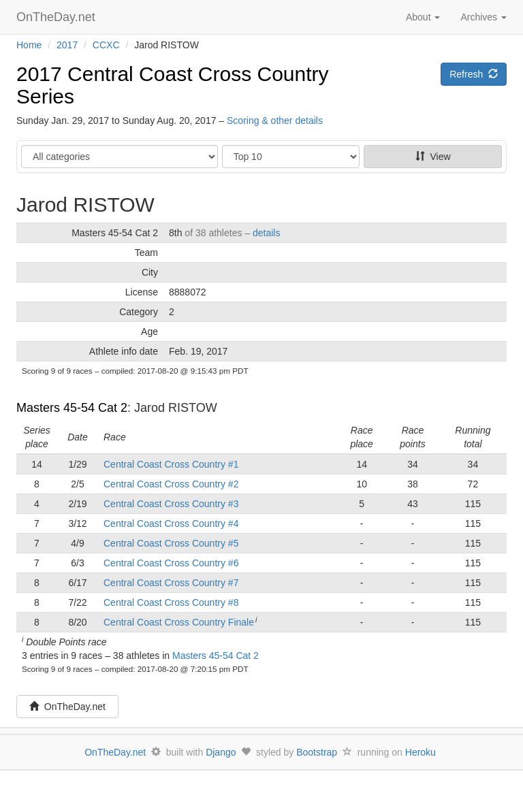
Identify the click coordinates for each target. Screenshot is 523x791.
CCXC (106, 44)
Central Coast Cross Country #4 (171, 523)
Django (221, 752)
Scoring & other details (275, 120)
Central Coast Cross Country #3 (171, 503)
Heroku (420, 752)
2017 (67, 44)
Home (29, 44)
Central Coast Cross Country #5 (171, 543)
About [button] (423, 17)
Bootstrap (316, 752)
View (433, 156)
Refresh (473, 74)
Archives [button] (483, 17)
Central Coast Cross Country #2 (171, 484)
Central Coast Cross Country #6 (171, 563)
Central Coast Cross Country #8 (171, 602)
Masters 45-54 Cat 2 (71, 408)
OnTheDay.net (57, 17)
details (266, 232)
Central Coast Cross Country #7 (171, 582)
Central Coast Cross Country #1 (171, 464)
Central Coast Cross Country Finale (179, 622)
